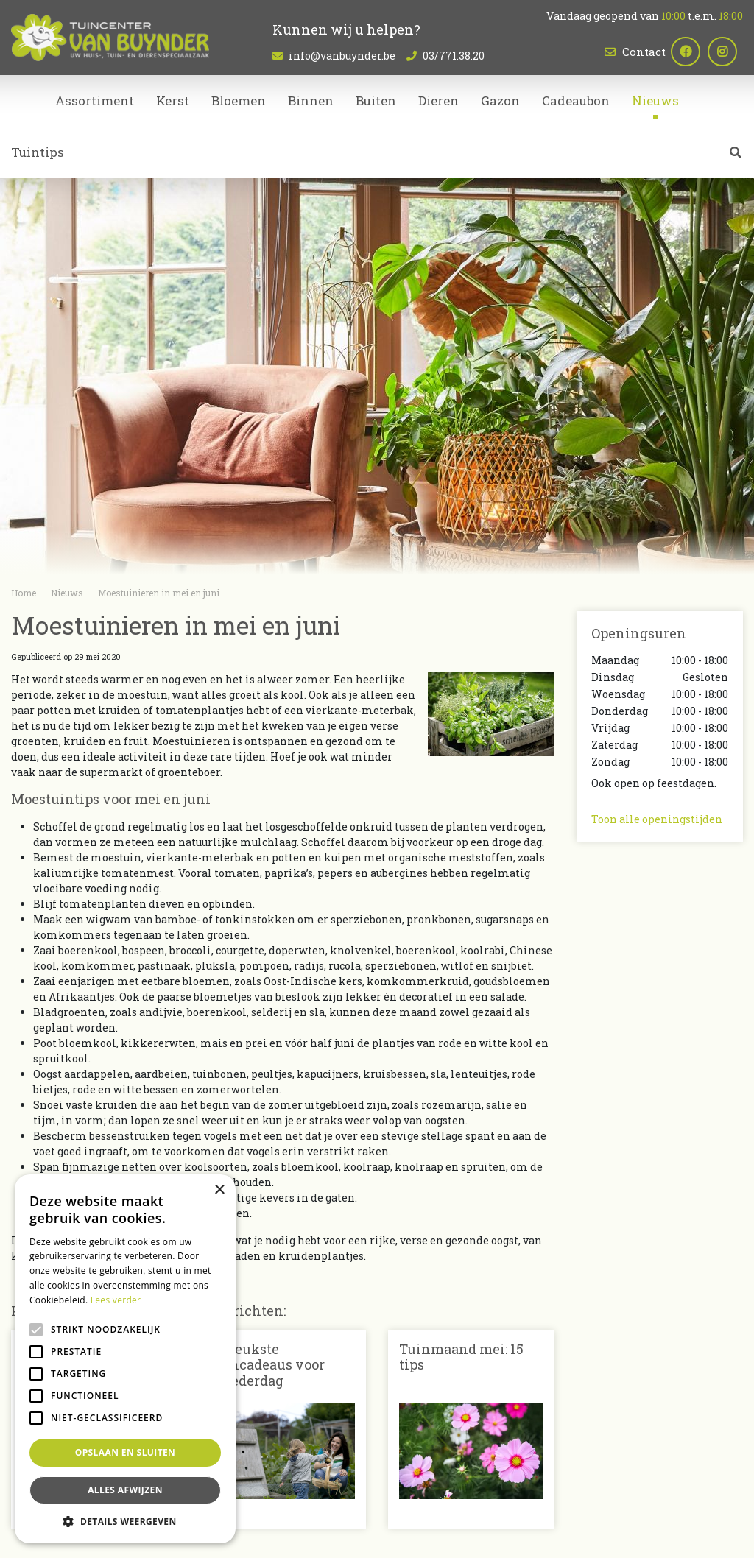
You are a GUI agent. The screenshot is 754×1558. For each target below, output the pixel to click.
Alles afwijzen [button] (125, 1490)
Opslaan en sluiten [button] (125, 1452)
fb (691, 51)
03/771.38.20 (454, 56)
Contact (644, 51)
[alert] (125, 1358)
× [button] (219, 1190)
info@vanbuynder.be (342, 56)
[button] (125, 1521)
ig (728, 51)
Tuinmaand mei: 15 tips (461, 1357)
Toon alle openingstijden (656, 819)
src (735, 158)
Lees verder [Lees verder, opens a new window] (116, 1300)
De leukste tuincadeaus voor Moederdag (268, 1364)
